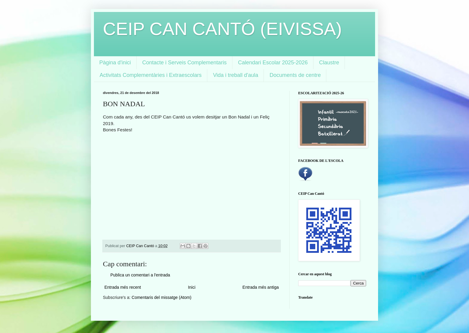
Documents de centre (295, 75)
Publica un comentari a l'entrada (140, 275)
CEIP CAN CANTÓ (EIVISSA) (222, 29)
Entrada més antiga (261, 287)
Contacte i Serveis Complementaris (184, 63)
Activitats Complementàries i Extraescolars (151, 75)
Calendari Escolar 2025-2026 (273, 63)
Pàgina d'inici (115, 63)
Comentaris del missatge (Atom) (161, 297)
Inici (191, 287)
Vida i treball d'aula (235, 75)
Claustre (329, 63)
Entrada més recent (122, 287)
